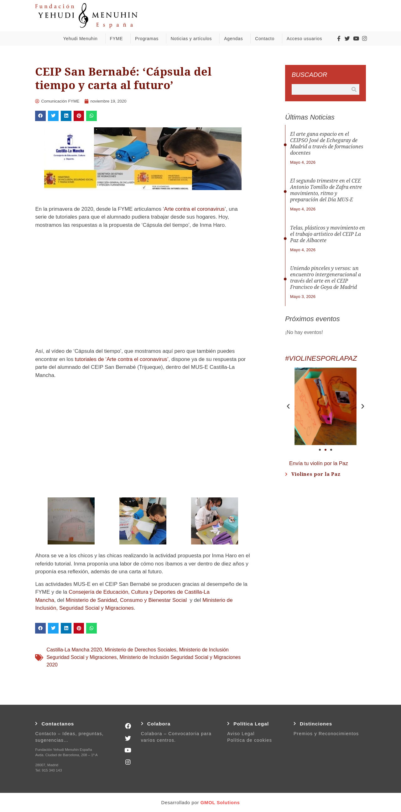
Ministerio (77, 600)
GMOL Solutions (220, 802)
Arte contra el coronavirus (194, 209)
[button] (40, 116)
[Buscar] (354, 89)
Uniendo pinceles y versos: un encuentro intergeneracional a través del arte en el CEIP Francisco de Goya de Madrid (325, 277)
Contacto (266, 38)
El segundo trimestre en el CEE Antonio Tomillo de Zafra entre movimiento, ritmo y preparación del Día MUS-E (326, 190)
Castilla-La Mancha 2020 (74, 649)
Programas (148, 38)
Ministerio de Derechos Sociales (140, 649)
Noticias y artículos (193, 38)
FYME (118, 38)
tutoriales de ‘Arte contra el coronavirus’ (122, 359)
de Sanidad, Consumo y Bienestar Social (138, 600)
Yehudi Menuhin (82, 38)
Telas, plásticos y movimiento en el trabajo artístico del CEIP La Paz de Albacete (327, 234)
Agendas (235, 38)
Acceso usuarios (306, 38)
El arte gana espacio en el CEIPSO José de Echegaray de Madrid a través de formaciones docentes (326, 143)
